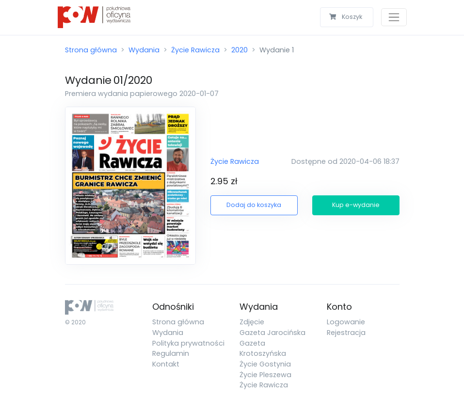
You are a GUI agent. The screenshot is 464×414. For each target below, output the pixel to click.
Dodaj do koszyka (253, 205)
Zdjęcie (252, 322)
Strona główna (91, 50)
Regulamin (170, 353)
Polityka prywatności (188, 343)
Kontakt (165, 364)
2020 (239, 50)
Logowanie (346, 322)
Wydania (144, 50)
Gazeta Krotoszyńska (263, 348)
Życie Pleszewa (265, 375)
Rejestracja (346, 332)
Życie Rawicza (195, 50)
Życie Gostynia (265, 364)
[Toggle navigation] (394, 17)
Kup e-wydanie (356, 205)
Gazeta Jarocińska (272, 332)
